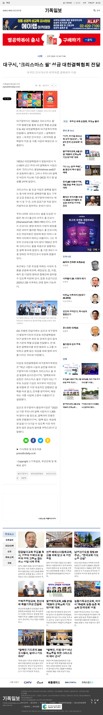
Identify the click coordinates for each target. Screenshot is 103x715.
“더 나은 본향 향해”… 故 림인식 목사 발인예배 (72, 169)
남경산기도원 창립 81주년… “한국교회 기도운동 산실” (86, 555)
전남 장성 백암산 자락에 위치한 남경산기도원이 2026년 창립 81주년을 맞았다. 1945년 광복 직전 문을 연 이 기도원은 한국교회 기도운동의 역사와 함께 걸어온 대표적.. (87, 569)
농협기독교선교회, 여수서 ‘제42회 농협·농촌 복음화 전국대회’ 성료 (87, 604)
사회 (39, 56)
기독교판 (68, 3)
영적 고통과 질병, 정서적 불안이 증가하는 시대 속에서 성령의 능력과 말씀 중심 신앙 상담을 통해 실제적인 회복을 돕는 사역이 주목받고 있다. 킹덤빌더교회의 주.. (31, 571)
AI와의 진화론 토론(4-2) (74, 262)
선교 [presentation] (9, 551)
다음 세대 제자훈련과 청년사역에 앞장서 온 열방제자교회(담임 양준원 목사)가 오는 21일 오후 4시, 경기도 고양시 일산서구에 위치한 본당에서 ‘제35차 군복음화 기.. (59, 619)
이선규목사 (67, 301)
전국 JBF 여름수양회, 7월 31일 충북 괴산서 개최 (72, 184)
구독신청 (91, 3)
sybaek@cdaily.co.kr (11, 86)
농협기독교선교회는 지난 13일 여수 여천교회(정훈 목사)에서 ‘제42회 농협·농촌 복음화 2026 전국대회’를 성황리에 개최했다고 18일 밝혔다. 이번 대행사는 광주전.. (87, 619)
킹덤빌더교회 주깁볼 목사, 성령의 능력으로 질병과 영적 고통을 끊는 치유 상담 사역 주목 (31, 556)
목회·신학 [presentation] (9, 557)
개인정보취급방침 (65, 703)
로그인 (98, 3)
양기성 (65, 317)
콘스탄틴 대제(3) (70, 327)
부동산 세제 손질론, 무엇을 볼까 (84, 121)
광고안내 (33, 703)
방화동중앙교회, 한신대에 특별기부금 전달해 (31, 602)
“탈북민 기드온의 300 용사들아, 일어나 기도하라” (30, 653)
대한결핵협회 (37, 473)
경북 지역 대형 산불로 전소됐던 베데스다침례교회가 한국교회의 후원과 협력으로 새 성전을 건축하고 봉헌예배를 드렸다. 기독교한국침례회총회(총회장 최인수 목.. (59, 569)
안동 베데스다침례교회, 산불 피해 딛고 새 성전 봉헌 (59, 555)
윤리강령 (36, 706)
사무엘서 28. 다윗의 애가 (74, 278)
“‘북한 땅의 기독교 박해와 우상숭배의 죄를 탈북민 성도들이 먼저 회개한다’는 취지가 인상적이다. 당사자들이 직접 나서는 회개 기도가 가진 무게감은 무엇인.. (31, 666)
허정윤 (65, 265)
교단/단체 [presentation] (9, 545)
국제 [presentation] (9, 563)
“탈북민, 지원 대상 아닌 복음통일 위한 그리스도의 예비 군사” (59, 653)
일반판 (78, 3)
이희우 (65, 282)
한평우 (65, 331)
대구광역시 (23, 473)
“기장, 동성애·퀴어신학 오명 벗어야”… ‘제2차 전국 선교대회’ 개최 (72, 141)
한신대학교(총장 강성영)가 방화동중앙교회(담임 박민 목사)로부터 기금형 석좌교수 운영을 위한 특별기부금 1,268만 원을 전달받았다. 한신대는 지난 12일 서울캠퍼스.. (31, 615)
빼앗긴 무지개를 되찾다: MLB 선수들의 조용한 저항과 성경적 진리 (72, 201)
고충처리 (26, 706)
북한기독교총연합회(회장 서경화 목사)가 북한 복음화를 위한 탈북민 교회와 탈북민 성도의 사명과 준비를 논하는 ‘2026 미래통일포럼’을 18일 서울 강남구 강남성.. (59, 667)
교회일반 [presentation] (9, 540)
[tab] (9, 540)
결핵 (24, 478)
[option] (72, 374)
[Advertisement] (81, 99)
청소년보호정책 (80, 703)
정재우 (65, 347)
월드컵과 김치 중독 (71, 344)
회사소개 (24, 703)
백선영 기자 (15, 84)
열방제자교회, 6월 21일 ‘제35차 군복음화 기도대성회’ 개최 (72, 154)
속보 (65, 121)
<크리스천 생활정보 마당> (47, 518)
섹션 (6, 2)
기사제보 (52, 703)
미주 (84, 3)
